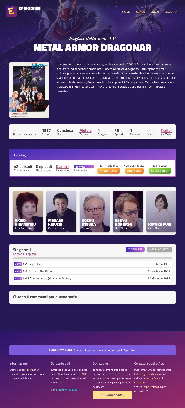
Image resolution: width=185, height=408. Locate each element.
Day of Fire (32, 264)
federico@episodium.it (146, 374)
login (24, 155)
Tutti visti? (135, 249)
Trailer (166, 130)
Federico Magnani (30, 370)
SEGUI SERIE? (160, 170)
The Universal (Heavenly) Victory (47, 278)
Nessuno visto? (160, 249)
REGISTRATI (171, 11)
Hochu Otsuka (89, 222)
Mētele (85, 130)
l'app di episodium (152, 387)
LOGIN (155, 11)
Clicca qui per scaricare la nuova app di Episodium (92, 350)
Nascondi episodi (25, 254)
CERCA (140, 11)
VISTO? (18, 264)
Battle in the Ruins (37, 271)
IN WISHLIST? (108, 170)
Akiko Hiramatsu (25, 222)
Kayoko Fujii (159, 224)
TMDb (83, 374)
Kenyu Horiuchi (123, 222)
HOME (126, 11)
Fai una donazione (112, 395)
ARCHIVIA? (134, 170)
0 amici (62, 166)
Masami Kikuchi (56, 222)
